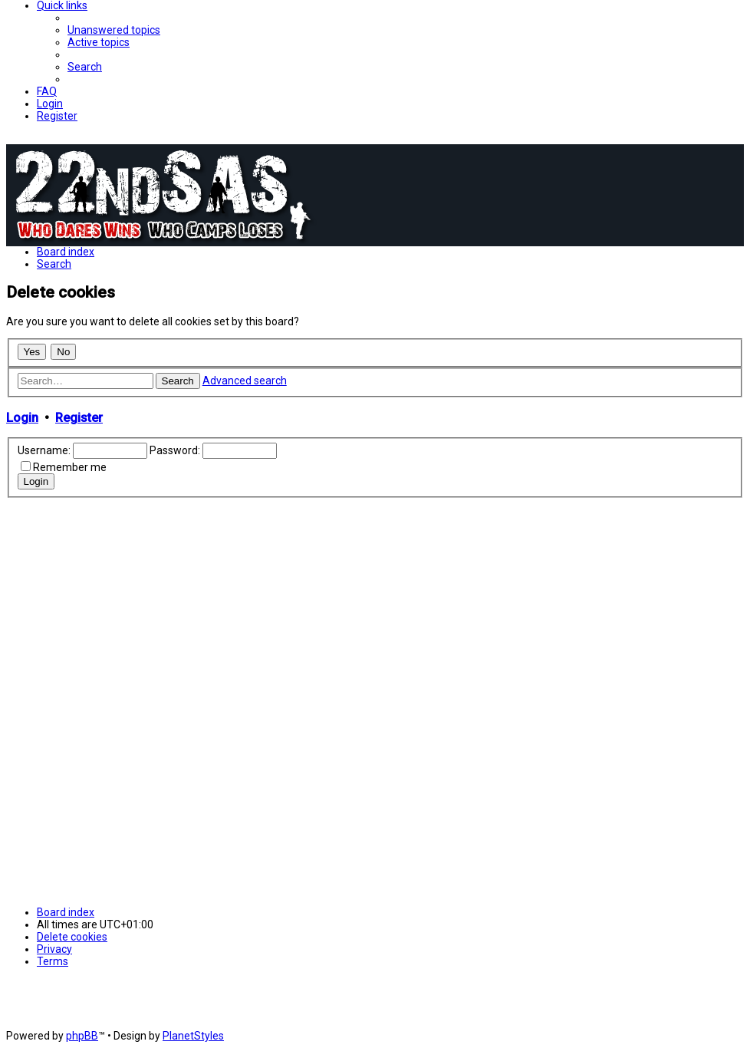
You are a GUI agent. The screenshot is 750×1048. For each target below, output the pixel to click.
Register (79, 417)
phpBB (82, 1036)
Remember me (70, 467)
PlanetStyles (193, 1036)
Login (22, 417)
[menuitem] (113, 30)
